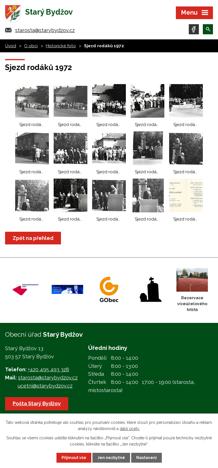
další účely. (130, 428)
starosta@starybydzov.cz (45, 30)
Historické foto (61, 45)
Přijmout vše (74, 457)
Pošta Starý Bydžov (37, 403)
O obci (31, 45)
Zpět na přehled (33, 238)
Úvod (10, 45)
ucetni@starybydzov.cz (45, 386)
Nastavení (146, 457)
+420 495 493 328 (48, 369)
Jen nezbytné (111, 457)
